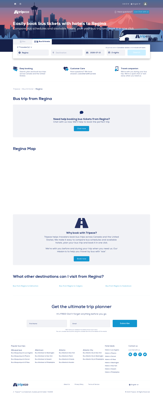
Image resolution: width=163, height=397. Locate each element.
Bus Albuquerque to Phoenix (20, 356)
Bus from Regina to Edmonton (25, 286)
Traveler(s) (23, 47)
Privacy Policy (79, 384)
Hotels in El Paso (110, 359)
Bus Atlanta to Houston (66, 362)
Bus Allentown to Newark (43, 359)
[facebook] (15, 4)
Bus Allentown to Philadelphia (45, 362)
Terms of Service (93, 384)
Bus (22, 42)
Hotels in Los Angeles (112, 350)
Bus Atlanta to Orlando (66, 359)
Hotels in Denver (110, 356)
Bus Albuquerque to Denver (20, 359)
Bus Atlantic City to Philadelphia (93, 359)
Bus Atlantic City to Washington (93, 356)
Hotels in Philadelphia (112, 372)
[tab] (140, 350)
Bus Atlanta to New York (67, 353)
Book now (81, 259)
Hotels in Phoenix (110, 353)
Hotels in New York (111, 366)
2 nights (115, 53)
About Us (67, 384)
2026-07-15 (95, 53)
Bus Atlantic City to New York (92, 353)
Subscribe (125, 323)
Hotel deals (109, 346)
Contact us (133, 346)
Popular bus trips (18, 346)
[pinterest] (140, 354)
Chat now (81, 129)
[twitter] (145, 354)
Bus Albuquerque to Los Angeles (22, 353)
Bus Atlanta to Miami (66, 356)
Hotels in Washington (112, 362)
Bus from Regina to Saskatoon (118, 286)
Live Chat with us (141, 12)
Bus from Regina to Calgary (71, 286)
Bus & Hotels (42, 42)
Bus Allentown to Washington (44, 353)
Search (136, 53)
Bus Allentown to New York (44, 356)
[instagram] (20, 4)
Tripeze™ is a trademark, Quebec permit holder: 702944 (33, 392)
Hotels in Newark (110, 369)
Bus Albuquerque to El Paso (20, 362)
